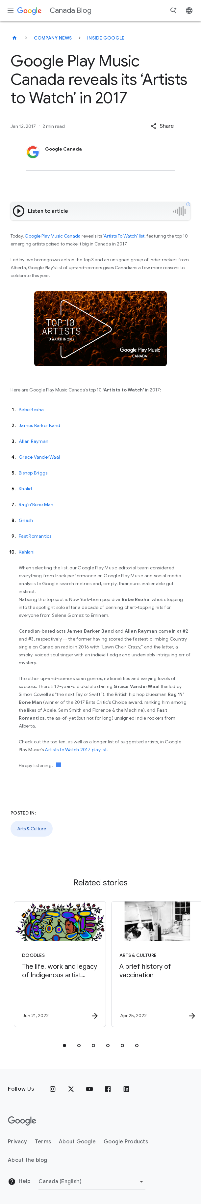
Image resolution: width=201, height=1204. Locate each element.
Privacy (17, 1141)
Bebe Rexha (31, 410)
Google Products (126, 1141)
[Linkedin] (126, 1089)
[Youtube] (89, 1089)
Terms (43, 1141)
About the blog (27, 1160)
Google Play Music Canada (53, 236)
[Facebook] (108, 1089)
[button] (162, 126)
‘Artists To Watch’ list (123, 236)
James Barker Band (39, 425)
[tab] (64, 1045)
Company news (53, 38)
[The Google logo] (22, 1121)
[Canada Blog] (14, 38)
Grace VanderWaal (39, 457)
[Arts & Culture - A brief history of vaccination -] (148, 964)
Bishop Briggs (33, 473)
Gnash (26, 520)
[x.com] (71, 1089)
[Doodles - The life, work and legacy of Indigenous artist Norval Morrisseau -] (51, 964)
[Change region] (91, 1182)
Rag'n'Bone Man (36, 504)
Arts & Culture (31, 829)
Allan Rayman (33, 441)
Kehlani (27, 552)
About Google (77, 1141)
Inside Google (105, 38)
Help (19, 1182)
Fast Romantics (35, 536)
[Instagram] (53, 1089)
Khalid (25, 489)
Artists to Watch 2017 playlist (76, 750)
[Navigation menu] (10, 10)
